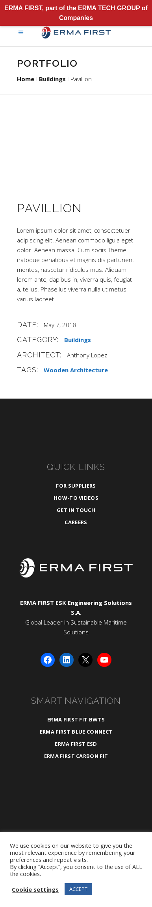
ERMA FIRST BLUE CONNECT (76, 731)
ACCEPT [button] (78, 888)
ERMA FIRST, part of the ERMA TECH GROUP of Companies (76, 13)
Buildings (52, 79)
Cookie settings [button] (35, 889)
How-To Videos (76, 497)
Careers (76, 522)
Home (25, 79)
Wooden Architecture (76, 370)
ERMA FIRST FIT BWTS (76, 719)
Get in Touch (76, 510)
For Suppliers (76, 485)
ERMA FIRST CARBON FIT (76, 755)
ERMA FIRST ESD (76, 743)
